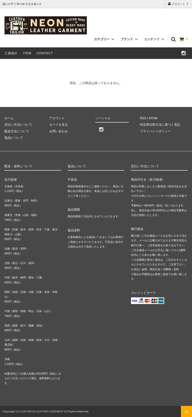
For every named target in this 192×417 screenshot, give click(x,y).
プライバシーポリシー (155, 131)
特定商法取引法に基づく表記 (160, 124)
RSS (143, 118)
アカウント (179, 4)
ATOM (153, 118)
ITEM (27, 53)
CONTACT (45, 53)
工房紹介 (11, 53)
